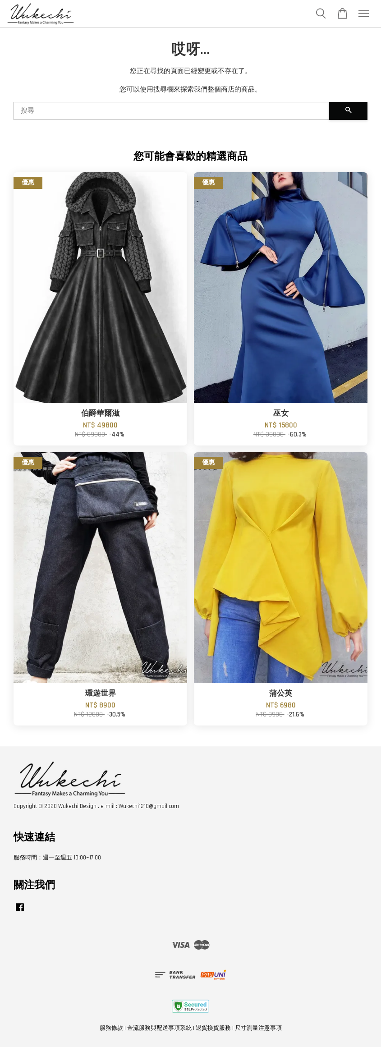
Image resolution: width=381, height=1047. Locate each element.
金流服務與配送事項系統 (159, 1028)
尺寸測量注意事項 (258, 1028)
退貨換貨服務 (213, 1028)
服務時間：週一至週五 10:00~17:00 (57, 857)
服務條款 (111, 1028)
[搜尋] (171, 111)
